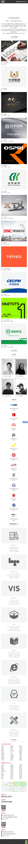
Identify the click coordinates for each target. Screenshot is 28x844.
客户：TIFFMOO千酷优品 (5, 268)
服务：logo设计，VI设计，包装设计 (7, 321)
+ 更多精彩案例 (14, 350)
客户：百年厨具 (3, 139)
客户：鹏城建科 (3, 114)
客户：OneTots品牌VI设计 (5, 319)
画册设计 (14, 650)
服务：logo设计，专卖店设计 (6, 269)
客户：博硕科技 (3, 242)
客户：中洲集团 (3, 88)
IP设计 (14, 703)
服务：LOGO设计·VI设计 (5, 166)
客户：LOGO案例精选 (5, 62)
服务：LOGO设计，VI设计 (5, 115)
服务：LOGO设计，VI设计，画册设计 (7, 141)
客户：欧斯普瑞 (3, 165)
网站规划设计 (14, 677)
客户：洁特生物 (3, 345)
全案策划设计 (14, 545)
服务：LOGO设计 (4, 89)
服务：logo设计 (3, 64)
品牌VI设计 (14, 598)
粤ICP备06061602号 (14, 842)
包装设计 (14, 624)
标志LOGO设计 (14, 571)
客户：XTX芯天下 (4, 217)
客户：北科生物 (3, 191)
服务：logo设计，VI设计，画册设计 (7, 218)
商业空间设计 (14, 730)
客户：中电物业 (3, 294)
